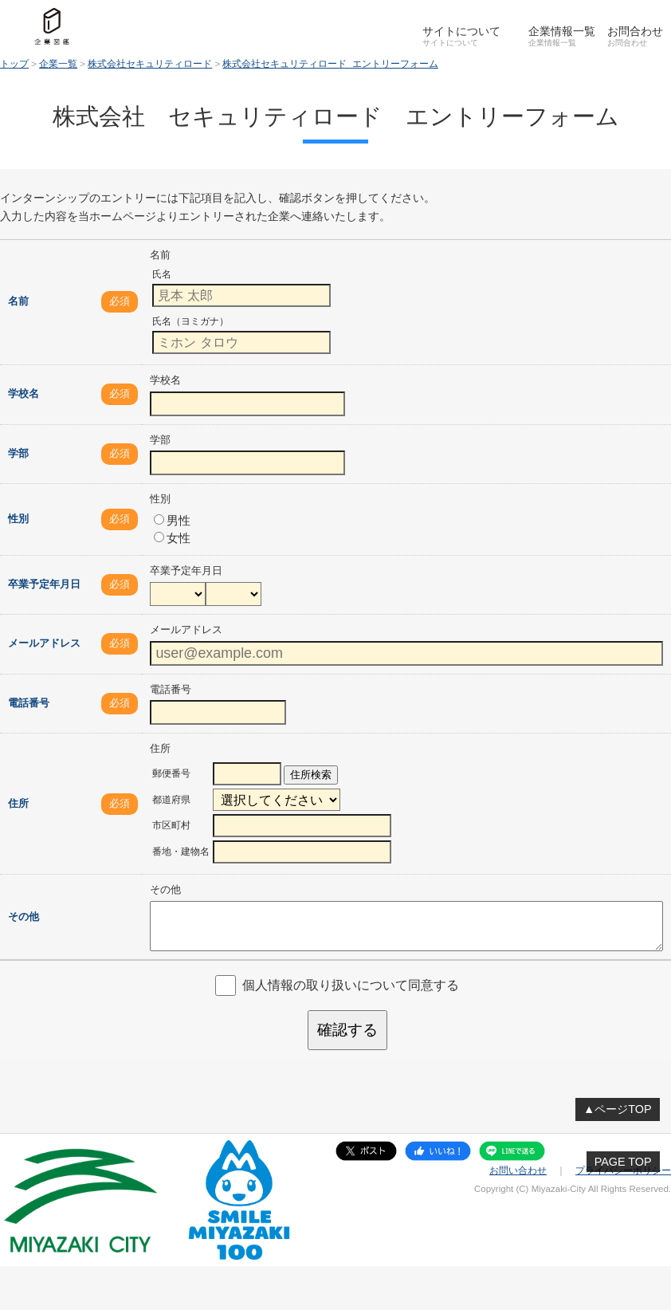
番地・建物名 (181, 851)
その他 (23, 917)
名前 (18, 301)
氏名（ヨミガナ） (190, 321)
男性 (172, 520)
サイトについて (461, 31)
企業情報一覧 (561, 31)
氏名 (161, 274)
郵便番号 (171, 773)
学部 (18, 453)
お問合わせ (635, 31)
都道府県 (171, 799)
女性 (172, 538)
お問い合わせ (518, 1170)
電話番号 (28, 703)
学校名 (23, 393)
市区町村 (171, 825)
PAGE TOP (623, 1161)
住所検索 (311, 775)
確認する (347, 1029)
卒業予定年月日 (44, 584)
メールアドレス (44, 643)
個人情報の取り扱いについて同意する (350, 985)
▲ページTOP (617, 1109)
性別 (18, 519)
